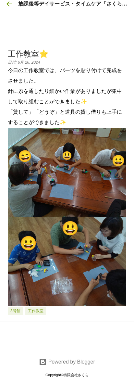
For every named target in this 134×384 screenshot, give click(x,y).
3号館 (15, 311)
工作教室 (35, 311)
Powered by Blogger (67, 362)
